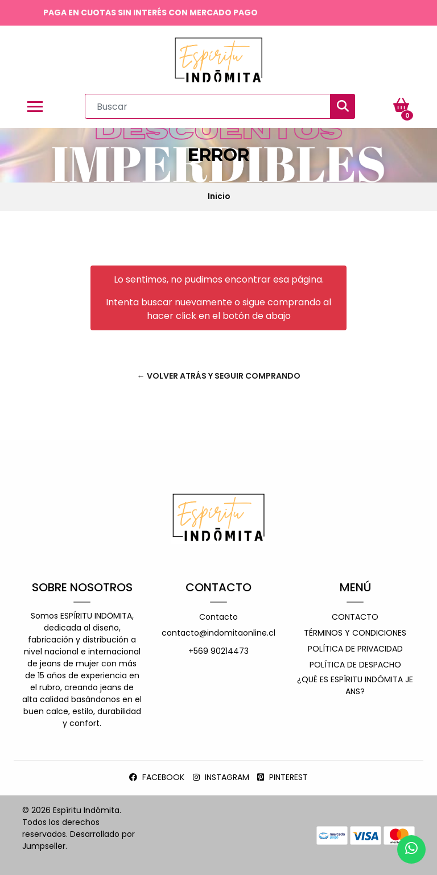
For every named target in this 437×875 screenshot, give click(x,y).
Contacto (218, 617)
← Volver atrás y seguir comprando (218, 375)
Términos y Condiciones (355, 632)
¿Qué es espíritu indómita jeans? (355, 685)
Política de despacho (355, 664)
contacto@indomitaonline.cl (218, 632)
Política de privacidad (355, 648)
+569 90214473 (218, 651)
